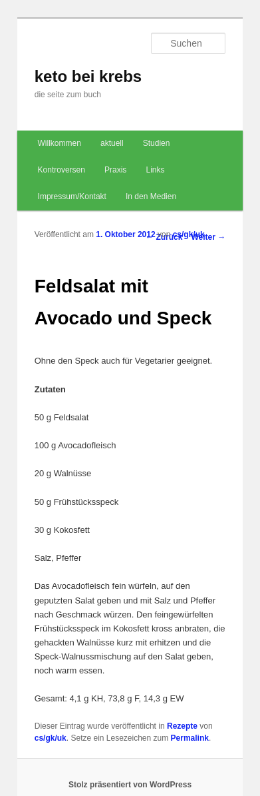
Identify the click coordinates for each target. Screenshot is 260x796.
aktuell (112, 143)
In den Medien (151, 196)
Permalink (190, 738)
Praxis (115, 170)
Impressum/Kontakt (72, 196)
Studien (156, 143)
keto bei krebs (88, 76)
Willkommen (59, 143)
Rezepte (182, 726)
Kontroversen (61, 170)
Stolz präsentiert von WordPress (130, 784)
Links (155, 170)
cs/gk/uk (189, 234)
